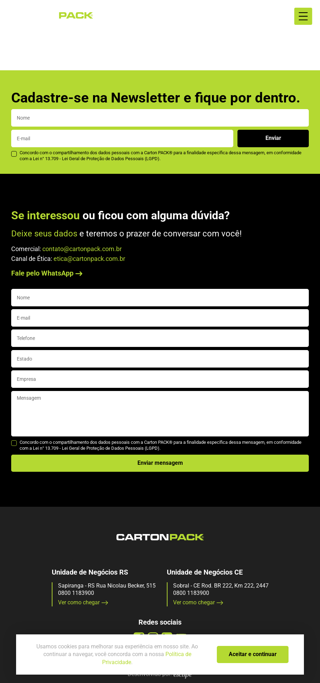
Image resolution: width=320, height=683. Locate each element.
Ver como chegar (83, 602)
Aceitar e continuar (253, 654)
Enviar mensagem (160, 463)
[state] (160, 359)
